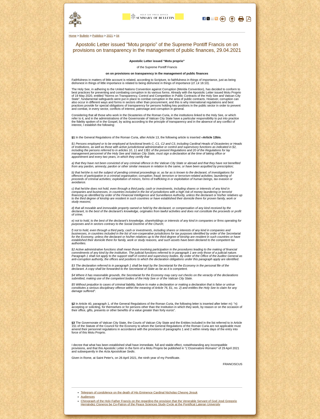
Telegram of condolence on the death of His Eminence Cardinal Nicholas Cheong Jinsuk (139, 392)
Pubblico (97, 35)
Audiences (88, 396)
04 (117, 35)
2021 (110, 35)
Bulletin (84, 35)
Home (72, 35)
